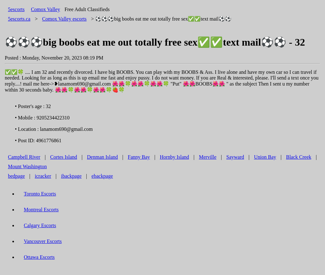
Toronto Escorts (40, 193)
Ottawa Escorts (39, 257)
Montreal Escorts (41, 209)
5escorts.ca (19, 19)
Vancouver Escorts (43, 241)
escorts (64, 19)
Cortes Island (63, 157)
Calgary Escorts (40, 225)
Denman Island (102, 157)
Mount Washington (27, 166)
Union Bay (265, 157)
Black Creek (298, 157)
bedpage (16, 176)
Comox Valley (45, 9)
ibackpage (71, 176)
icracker (43, 176)
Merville (207, 157)
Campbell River (24, 157)
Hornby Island (174, 157)
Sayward (235, 157)
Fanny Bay (139, 157)
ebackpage (102, 176)
